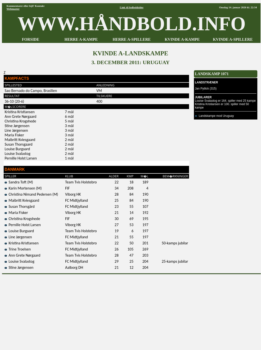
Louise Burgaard (19, 231)
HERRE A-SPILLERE (132, 39)
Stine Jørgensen (19, 267)
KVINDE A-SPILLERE (233, 39)
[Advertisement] (131, 310)
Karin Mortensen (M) (23, 188)
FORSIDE (30, 39)
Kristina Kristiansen (22, 243)
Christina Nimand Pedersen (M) (31, 194)
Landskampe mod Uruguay (214, 116)
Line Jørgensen (18, 237)
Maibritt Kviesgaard (22, 200)
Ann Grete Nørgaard (22, 255)
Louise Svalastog (19, 261)
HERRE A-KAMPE (81, 39)
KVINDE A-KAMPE (182, 39)
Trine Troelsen (18, 249)
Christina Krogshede (22, 218)
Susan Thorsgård (20, 206)
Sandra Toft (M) (19, 182)
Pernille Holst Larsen (23, 224)
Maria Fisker (16, 212)
